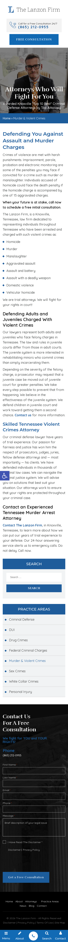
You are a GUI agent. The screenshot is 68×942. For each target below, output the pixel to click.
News (23, 905)
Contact (42, 905)
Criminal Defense (21, 619)
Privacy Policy (31, 849)
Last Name (10, 777)
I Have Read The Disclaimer (25, 842)
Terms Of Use (44, 922)
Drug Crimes (18, 640)
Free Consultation (34, 39)
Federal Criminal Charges (28, 650)
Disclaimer (14, 849)
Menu (6, 935)
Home (7, 118)
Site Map (60, 922)
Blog (31, 905)
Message (9, 815)
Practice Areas (50, 901)
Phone (7, 803)
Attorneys (31, 901)
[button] (4, 475)
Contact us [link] (23, 415)
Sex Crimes (17, 671)
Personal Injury (20, 692)
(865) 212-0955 (12, 755)
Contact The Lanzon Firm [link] (22, 525)
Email (7, 790)
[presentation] (25, 860)
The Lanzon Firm (26, 918)
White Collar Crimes (23, 681)
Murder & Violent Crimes (27, 661)
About (19, 901)
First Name (10, 764)
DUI (12, 630)
